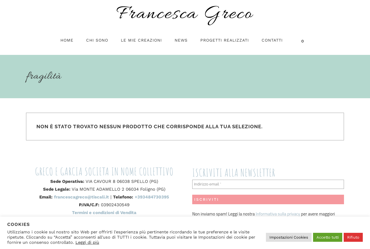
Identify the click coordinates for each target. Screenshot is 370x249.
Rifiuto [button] (353, 237)
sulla (282, 214)
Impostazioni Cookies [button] (288, 237)
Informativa (267, 214)
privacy (293, 214)
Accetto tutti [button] (328, 237)
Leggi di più (87, 242)
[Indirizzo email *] (268, 184)
